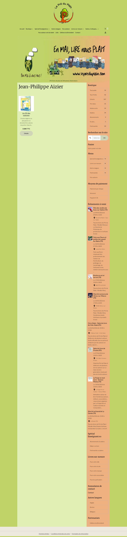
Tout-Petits (98, 95)
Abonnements (98, 118)
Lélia (56, 33)
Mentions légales (44, 534)
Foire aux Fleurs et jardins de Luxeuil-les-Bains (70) (99, 239)
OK (104, 138)
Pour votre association (97, 476)
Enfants (98, 100)
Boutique (29, 29)
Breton (92, 508)
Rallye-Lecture (94, 446)
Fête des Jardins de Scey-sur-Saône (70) (100, 209)
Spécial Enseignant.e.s (42, 29)
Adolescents (98, 109)
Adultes (98, 113)
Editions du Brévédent (67, 33)
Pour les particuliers (96, 480)
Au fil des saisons (26, 115)
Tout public (98, 91)
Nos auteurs (66, 29)
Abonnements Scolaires (97, 442)
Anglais (92, 503)
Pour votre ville (94, 462)
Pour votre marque (96, 471)
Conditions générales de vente (60, 534)
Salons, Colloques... (91, 29)
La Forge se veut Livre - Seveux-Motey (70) (99, 380)
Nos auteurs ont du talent (46, 33)
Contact (77, 33)
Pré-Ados (98, 104)
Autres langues (56, 29)
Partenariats (98, 127)
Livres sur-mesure (77, 29)
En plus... (98, 122)
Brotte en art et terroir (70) (98, 277)
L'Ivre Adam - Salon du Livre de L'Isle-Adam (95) (97, 324)
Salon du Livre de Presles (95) (99, 350)
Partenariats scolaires (96, 451)
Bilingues (92, 512)
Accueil (22, 29)
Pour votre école (95, 467)
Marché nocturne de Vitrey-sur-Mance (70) (100, 296)
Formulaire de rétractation (80, 534)
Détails (26, 133)
